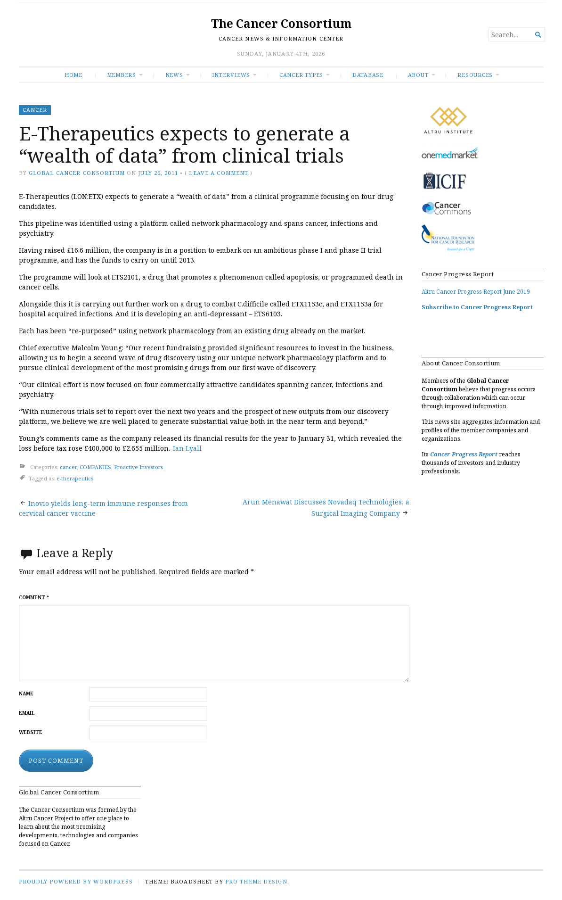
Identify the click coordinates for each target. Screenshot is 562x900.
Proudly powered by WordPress (76, 881)
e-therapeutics (75, 478)
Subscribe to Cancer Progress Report (477, 307)
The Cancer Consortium (281, 23)
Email (27, 713)
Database (367, 74)
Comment (34, 597)
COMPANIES (95, 467)
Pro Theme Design (256, 881)
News (174, 74)
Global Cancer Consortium (77, 172)
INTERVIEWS (231, 74)
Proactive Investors (138, 467)
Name (26, 694)
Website (30, 732)
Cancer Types (301, 74)
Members (122, 74)
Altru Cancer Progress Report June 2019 (476, 292)
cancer (35, 109)
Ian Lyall (187, 448)
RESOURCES (475, 74)
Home (73, 74)
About (418, 74)
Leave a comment (218, 172)
